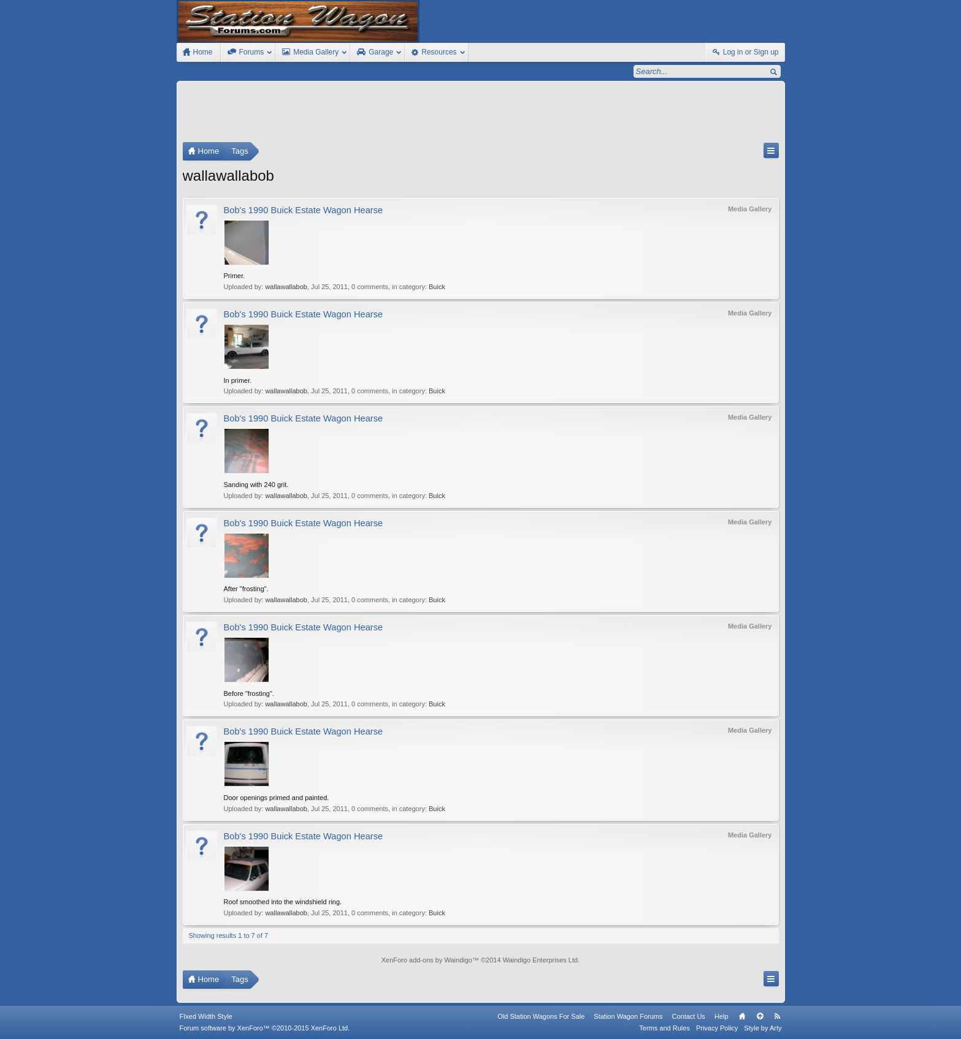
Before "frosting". (249, 693)
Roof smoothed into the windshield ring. (283, 901)
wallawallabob (286, 286)
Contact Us (688, 1016)
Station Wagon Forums (628, 1016)
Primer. (234, 275)
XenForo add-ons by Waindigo (426, 960)
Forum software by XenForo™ (265, 1028)
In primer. (238, 380)
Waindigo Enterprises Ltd (540, 960)
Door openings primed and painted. (276, 797)
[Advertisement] (481, 114)
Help (721, 1016)
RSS (777, 1016)
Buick (437, 286)
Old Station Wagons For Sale (540, 1016)
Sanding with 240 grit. (256, 484)
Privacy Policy (717, 1028)
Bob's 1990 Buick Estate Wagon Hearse (303, 210)
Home (742, 1016)
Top (760, 1016)
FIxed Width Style (206, 1016)
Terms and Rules (664, 1028)
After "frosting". (246, 588)
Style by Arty (762, 1028)
